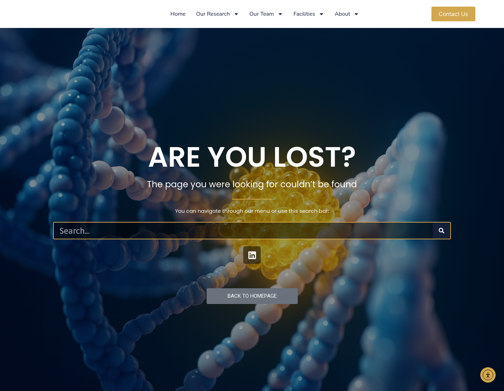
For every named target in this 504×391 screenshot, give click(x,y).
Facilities (309, 14)
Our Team (266, 14)
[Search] (441, 231)
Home (177, 14)
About (347, 14)
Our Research (217, 14)
